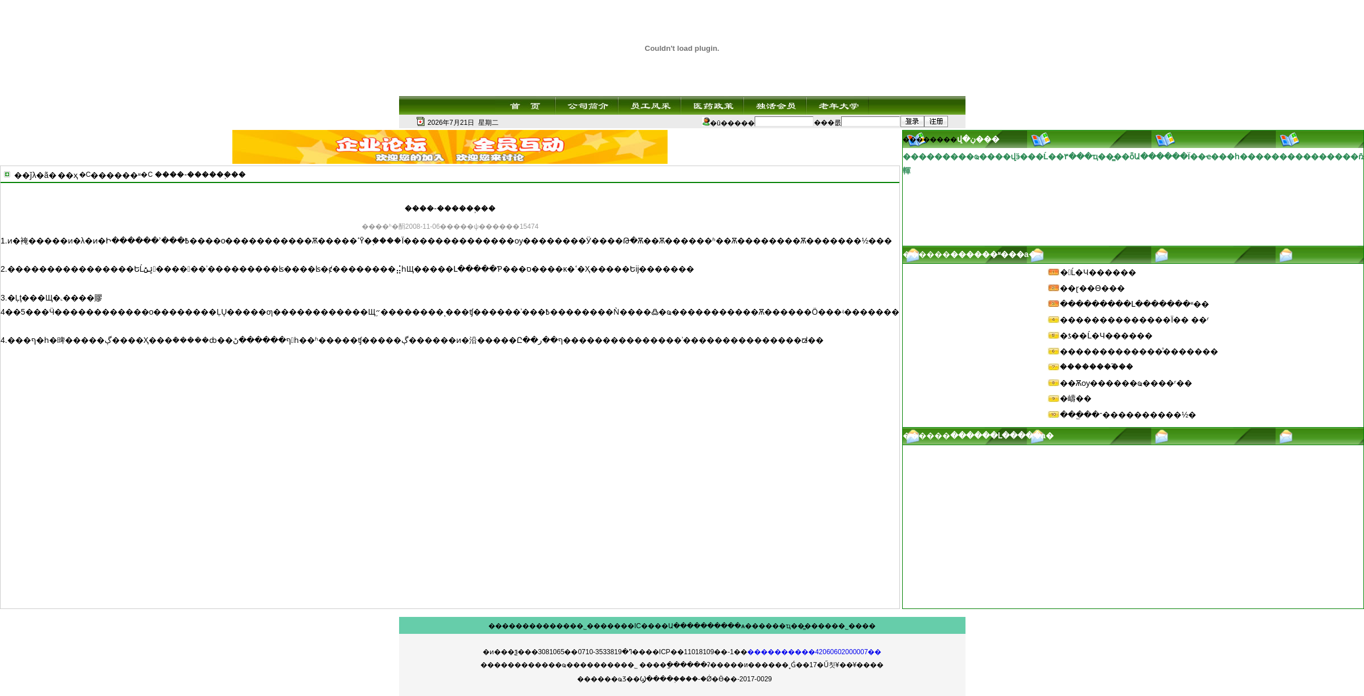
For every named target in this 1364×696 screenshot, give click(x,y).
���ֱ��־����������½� (1128, 414)
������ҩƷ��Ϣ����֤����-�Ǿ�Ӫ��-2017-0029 (674, 679)
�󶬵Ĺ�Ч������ (1098, 272)
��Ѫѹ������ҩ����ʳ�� (1126, 383)
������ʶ (115, 175)
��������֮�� (1096, 366)
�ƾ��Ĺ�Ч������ (1106, 335)
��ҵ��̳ (788, 626)
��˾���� (854, 626)
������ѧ (722, 626)
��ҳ (68, 175)
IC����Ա (653, 626)
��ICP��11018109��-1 (690, 652)
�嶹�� (1076, 398)
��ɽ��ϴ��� (1092, 288)
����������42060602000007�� (814, 652)
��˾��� (588, 626)
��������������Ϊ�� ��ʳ (1134, 319)
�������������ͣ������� (1139, 351)
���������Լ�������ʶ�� (1134, 303)
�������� (515, 626)
